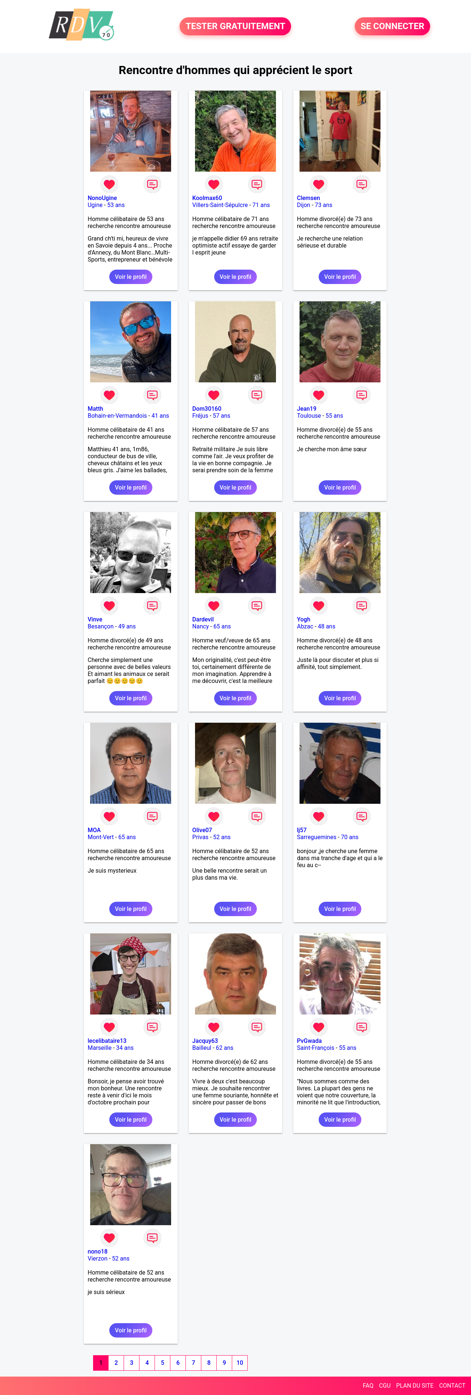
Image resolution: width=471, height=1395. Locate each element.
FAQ (368, 1385)
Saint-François (315, 1047)
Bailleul (202, 1047)
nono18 (97, 1251)
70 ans (350, 837)
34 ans (125, 1047)
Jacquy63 (205, 1040)
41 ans (160, 415)
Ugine (95, 204)
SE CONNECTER (392, 26)
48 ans (327, 626)
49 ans (127, 626)
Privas (200, 837)
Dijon (303, 204)
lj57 (302, 830)
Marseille (99, 1047)
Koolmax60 (207, 197)
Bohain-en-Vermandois (117, 415)
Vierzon (97, 1258)
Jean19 (306, 408)
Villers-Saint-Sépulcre (220, 204)
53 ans (116, 204)
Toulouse (309, 415)
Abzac (305, 626)
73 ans (324, 204)
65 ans (222, 626)
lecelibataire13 (107, 1040)
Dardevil (203, 619)
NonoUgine (102, 197)
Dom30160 (207, 408)
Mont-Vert (101, 837)
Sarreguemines (316, 837)
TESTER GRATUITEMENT (235, 26)
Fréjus (200, 415)
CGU (385, 1385)
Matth (95, 408)
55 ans (334, 415)
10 (240, 1362)
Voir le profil (130, 276)
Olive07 (202, 830)
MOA (94, 830)
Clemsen (308, 197)
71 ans (261, 204)
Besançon (101, 626)
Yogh (303, 619)
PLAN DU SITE (415, 1385)
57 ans (221, 415)
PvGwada (309, 1040)
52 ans (222, 837)
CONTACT (452, 1385)
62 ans (225, 1047)
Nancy (200, 626)
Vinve (95, 619)
